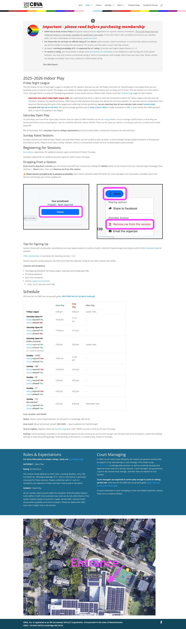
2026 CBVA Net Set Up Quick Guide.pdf (78, 296)
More (119, 5)
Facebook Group (150, 5)
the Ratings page (76, 459)
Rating (29, 319)
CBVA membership (31, 256)
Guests (29, 322)
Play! (88, 5)
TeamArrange (134, 5)
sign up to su (46, 107)
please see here (90, 38)
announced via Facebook (101, 51)
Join (80, 5)
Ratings (108, 5)
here (55, 107)
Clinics (99, 5)
